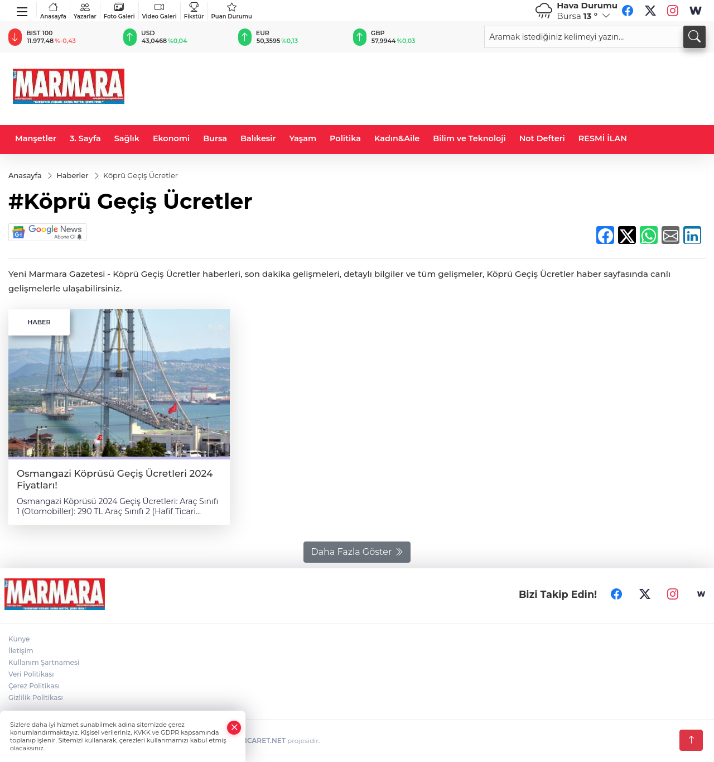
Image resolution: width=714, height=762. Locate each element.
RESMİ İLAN (602, 138)
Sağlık (126, 138)
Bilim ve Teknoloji (469, 138)
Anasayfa (53, 11)
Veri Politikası (31, 674)
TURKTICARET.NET (254, 740)
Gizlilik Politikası (35, 697)
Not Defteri (542, 138)
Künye (19, 639)
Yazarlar (85, 11)
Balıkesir (258, 138)
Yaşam (302, 138)
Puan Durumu (231, 11)
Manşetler (35, 138)
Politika (345, 138)
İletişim (20, 650)
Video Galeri (159, 11)
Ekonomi (171, 138)
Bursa (215, 138)
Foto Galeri (119, 11)
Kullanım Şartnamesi (43, 662)
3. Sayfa (85, 138)
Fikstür (194, 11)
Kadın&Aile (396, 138)
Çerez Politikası (34, 686)
